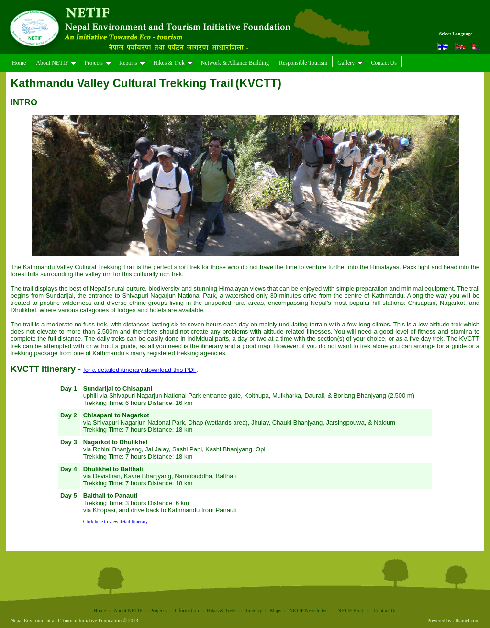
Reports (132, 62)
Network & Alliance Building (235, 62)
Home (19, 62)
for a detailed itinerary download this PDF (139, 369)
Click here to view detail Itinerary (115, 521)
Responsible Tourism (303, 62)
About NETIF (56, 62)
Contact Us (384, 62)
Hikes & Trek (172, 62)
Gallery (350, 62)
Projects (97, 62)
